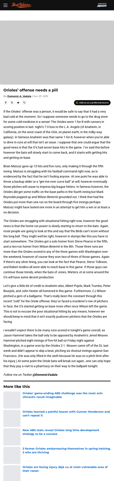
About (7, 421)
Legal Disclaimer (14, 452)
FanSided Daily (65, 433)
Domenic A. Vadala (19, 96)
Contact (8, 427)
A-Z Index (9, 459)
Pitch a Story (11, 440)
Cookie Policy (64, 446)
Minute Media (19, 468)
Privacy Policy (64, 440)
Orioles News (21, 397)
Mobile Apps (11, 433)
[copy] (24, 102)
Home (6, 397)
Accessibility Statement (71, 452)
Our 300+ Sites (65, 427)
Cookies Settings (66, 459)
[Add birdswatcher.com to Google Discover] (92, 102)
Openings (61, 421)
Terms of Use (12, 446)
